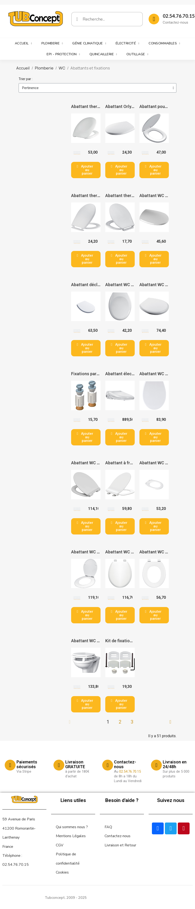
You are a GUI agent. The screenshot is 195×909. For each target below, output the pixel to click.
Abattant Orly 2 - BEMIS (128, 106)
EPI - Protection (63, 54)
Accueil (23, 43)
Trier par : (25, 79)
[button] (86, 170)
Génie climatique (89, 43)
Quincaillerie (103, 54)
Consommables (164, 43)
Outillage (137, 54)
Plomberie (52, 43)
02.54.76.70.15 (179, 16)
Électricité (127, 43)
